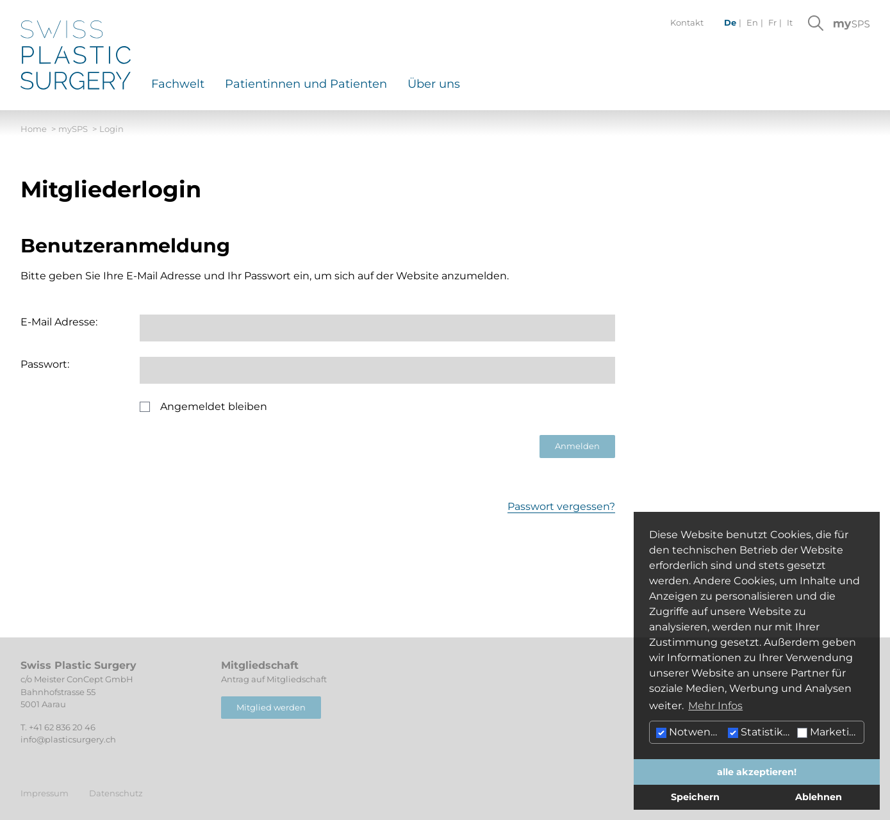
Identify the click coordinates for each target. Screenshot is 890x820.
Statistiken (761, 732)
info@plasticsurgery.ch (68, 739)
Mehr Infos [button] (715, 706)
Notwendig (690, 732)
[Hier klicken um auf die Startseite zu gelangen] (76, 55)
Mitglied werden (271, 707)
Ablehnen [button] (818, 797)
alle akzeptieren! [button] (756, 772)
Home (38, 129)
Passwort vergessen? (561, 506)
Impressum (45, 793)
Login (111, 129)
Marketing (830, 732)
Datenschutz (116, 793)
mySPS (77, 129)
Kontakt (687, 22)
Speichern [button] (695, 797)
